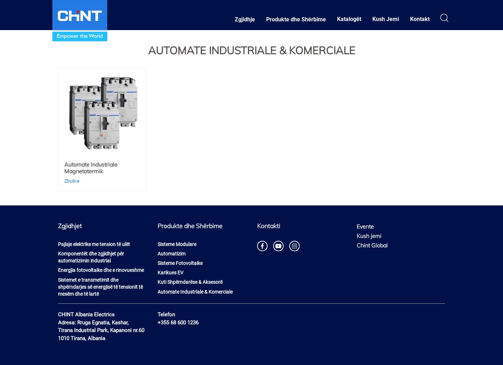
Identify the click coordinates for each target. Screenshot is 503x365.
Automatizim (171, 254)
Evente (365, 226)
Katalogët (349, 19)
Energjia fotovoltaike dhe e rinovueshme (101, 270)
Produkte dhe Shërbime (296, 19)
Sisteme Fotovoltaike (180, 263)
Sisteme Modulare (177, 244)
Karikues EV (170, 272)
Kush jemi (369, 235)
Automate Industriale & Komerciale (195, 292)
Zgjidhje (245, 19)
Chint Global (372, 245)
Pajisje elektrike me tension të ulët (94, 244)
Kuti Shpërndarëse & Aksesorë (190, 282)
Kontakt (420, 19)
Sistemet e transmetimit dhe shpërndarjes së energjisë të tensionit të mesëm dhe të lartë (100, 287)
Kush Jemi (385, 19)
